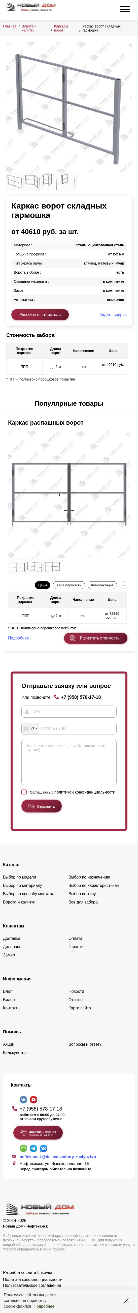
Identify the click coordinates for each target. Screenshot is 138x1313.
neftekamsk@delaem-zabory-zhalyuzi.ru (58, 1164)
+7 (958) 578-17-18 (81, 697)
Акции (8, 1052)
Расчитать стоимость (99, 638)
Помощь (12, 1039)
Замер (9, 962)
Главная (9, 26)
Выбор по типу (82, 901)
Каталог (11, 872)
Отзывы (75, 1007)
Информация (17, 986)
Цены (42, 585)
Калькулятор (15, 1060)
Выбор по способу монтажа (28, 901)
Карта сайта (79, 1015)
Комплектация (102, 585)
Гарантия (77, 954)
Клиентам (13, 933)
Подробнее (43, 1306)
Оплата (75, 946)
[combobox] (30, 729)
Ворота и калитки (29, 28)
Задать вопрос (113, 314)
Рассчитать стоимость (40, 314)
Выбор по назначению (89, 885)
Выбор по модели (19, 885)
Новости (76, 999)
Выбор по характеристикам (94, 893)
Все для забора (83, 910)
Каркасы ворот (61, 28)
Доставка (11, 946)
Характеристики (69, 585)
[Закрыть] (126, 1301)
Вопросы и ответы (85, 1052)
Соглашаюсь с (72, 800)
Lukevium (45, 1280)
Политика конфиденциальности (32, 1287)
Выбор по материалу (22, 893)
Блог (7, 999)
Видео (9, 1007)
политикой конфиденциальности (84, 800)
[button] (9, 404)
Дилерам (11, 954)
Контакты (11, 1015)
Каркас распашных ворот (46, 422)
